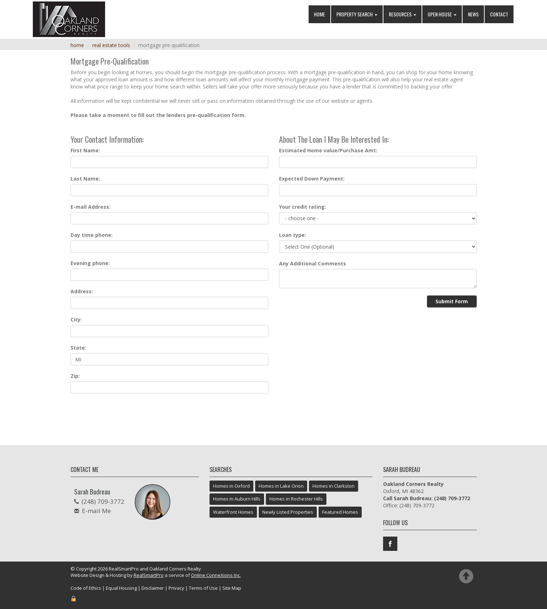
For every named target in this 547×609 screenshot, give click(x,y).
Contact (499, 14)
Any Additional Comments (312, 263)
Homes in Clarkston (334, 486)
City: (76, 319)
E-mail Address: (90, 206)
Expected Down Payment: (312, 178)
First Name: (85, 150)
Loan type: (292, 235)
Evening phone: (90, 263)
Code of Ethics (86, 588)
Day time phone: (92, 235)
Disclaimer (152, 588)
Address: (82, 291)
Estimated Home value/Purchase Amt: (328, 150)
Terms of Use (203, 588)
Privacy (176, 588)
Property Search (356, 14)
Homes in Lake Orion (281, 486)
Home (319, 14)
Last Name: (85, 178)
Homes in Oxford (231, 486)
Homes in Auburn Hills (236, 499)
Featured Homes (340, 512)
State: (78, 347)
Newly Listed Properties (287, 512)
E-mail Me (96, 511)
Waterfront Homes (233, 512)
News (473, 14)
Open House (442, 14)
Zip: (75, 375)
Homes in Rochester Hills (296, 499)
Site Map (231, 588)
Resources (402, 14)
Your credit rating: (302, 206)
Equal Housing (121, 588)
